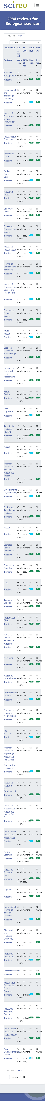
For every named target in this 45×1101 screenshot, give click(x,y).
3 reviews (8, 841)
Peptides (8, 889)
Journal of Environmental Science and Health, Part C (10, 811)
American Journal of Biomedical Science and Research (9, 469)
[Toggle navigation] (37, 5)
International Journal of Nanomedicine (10, 1031)
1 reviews (8, 102)
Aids (6, 582)
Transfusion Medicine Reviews (9, 429)
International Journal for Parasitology (10, 834)
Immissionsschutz (12, 970)
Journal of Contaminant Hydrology (10, 267)
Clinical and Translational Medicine (10, 510)
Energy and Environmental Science (10, 229)
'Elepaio (7, 527)
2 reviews (8, 79)
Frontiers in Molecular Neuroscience (10, 713)
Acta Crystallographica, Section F (12, 1052)
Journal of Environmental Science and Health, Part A (10, 290)
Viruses (7, 446)
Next (21, 35)
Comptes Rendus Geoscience (9, 548)
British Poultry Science (7, 174)
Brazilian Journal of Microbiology (10, 351)
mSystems (8, 658)
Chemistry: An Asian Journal (8, 872)
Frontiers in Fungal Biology (9, 313)
